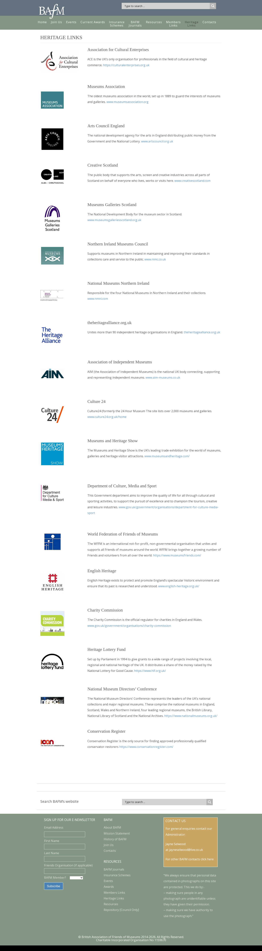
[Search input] (166, 6)
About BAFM (112, 827)
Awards (109, 887)
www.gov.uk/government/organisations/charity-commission (129, 626)
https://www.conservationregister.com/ (146, 747)
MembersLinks (173, 23)
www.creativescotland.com (192, 181)
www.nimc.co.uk (155, 259)
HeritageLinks (191, 23)
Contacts (209, 22)
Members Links (114, 893)
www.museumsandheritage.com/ (167, 456)
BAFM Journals (135, 23)
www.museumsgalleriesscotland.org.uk (114, 220)
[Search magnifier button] (213, 6)
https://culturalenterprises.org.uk (126, 65)
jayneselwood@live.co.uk (186, 850)
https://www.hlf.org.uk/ (150, 671)
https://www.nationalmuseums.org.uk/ (190, 716)
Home (42, 22)
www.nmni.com (97, 299)
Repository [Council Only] (121, 910)
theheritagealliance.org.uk (202, 332)
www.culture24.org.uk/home (106, 417)
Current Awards (93, 22)
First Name (51, 841)
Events (71, 22)
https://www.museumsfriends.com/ (177, 555)
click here (207, 859)
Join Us (56, 22)
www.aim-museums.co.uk (163, 377)
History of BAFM (115, 839)
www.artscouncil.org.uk (157, 141)
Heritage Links (114, 898)
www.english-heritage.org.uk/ (178, 586)
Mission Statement (117, 833)
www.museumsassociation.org (127, 102)
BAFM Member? (55, 878)
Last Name (51, 853)
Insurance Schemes (117, 23)
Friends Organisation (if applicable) (68, 865)
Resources (154, 22)
